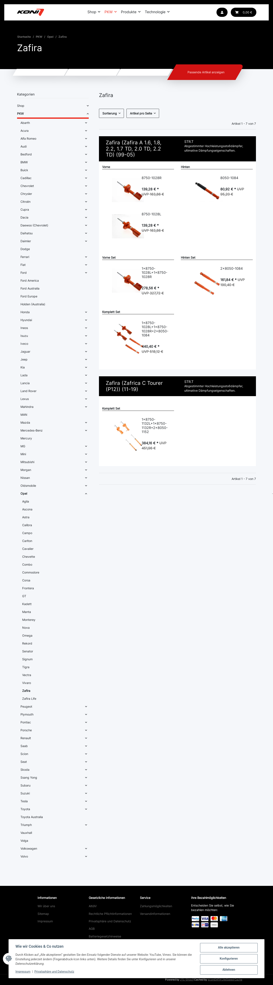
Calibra (27, 525)
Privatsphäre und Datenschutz (110, 921)
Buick (24, 170)
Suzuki (25, 793)
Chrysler (26, 194)
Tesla (24, 801)
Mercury (26, 438)
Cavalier (27, 548)
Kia (22, 367)
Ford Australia (29, 288)
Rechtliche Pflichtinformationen (110, 913)
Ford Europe (28, 296)
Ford (23, 272)
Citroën (25, 201)
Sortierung (109, 113)
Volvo (24, 856)
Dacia (24, 217)
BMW (24, 162)
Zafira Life (29, 698)
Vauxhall (26, 832)
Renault (25, 738)
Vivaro (26, 683)
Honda (25, 312)
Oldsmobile (28, 485)
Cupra (24, 209)
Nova (26, 627)
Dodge (25, 249)
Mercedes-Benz (31, 430)
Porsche (26, 730)
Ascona (27, 509)
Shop (20, 105)
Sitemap (43, 913)
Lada (24, 375)
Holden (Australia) (32, 304)
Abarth (25, 123)
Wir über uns (46, 906)
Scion (24, 754)
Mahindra (26, 406)
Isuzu (24, 336)
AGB (92, 928)
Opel (23, 493)
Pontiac (25, 722)
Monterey (28, 619)
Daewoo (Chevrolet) (34, 225)
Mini (23, 454)
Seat (23, 761)
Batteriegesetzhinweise (105, 936)
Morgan (25, 470)
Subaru (25, 785)
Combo (27, 564)
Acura (24, 130)
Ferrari (24, 257)
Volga (24, 840)
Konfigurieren (228, 958)
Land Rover (28, 391)
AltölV (93, 906)
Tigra (25, 667)
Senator (27, 651)
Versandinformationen (155, 913)
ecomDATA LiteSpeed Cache (225, 979)
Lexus (24, 399)
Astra (25, 517)
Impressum (45, 921)
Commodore (30, 572)
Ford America (29, 280)
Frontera (28, 588)
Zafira (26, 690)
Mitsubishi (27, 462)
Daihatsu (26, 233)
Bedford (26, 154)
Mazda (25, 422)
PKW (20, 113)
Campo (27, 533)
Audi (23, 146)
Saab (24, 746)
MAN (23, 414)
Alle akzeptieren (228, 947)
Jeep (24, 359)
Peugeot (26, 706)
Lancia (25, 383)
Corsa (26, 580)
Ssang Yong (28, 777)
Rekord (27, 643)
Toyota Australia (31, 817)
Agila (25, 501)
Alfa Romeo (28, 138)
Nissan (25, 477)
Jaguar (25, 351)
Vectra (26, 675)
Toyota (25, 809)
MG (22, 446)
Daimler (25, 241)
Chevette (28, 556)
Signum (27, 659)
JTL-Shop (186, 979)
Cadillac (26, 178)
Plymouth (26, 714)
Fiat (23, 265)
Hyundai (26, 320)
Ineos (24, 328)
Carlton (27, 541)
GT (24, 596)
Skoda (24, 769)
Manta (26, 612)
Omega (27, 635)
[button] (222, 12)
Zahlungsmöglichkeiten (156, 906)
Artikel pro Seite (141, 113)
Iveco (24, 343)
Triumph (26, 825)
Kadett (27, 604)
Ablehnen (228, 970)
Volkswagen (28, 848)
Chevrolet (27, 186)
